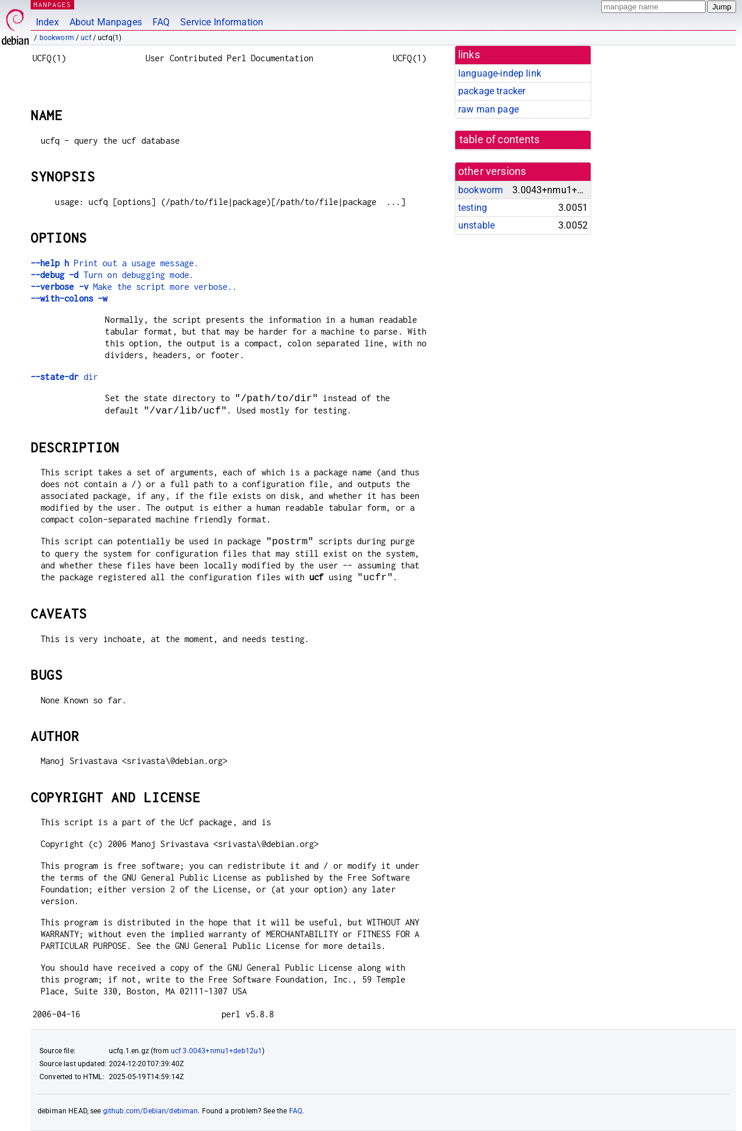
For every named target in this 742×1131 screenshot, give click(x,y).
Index (47, 22)
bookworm (56, 38)
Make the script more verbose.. (134, 287)
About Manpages (105, 22)
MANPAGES (52, 4)
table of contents (499, 139)
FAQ (161, 22)
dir (64, 377)
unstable (476, 225)
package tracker (491, 91)
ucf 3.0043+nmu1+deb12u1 (216, 1051)
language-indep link (499, 73)
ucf (86, 38)
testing (472, 207)
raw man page (488, 109)
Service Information (221, 22)
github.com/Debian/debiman (150, 1111)
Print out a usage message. (114, 263)
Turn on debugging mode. (112, 275)
